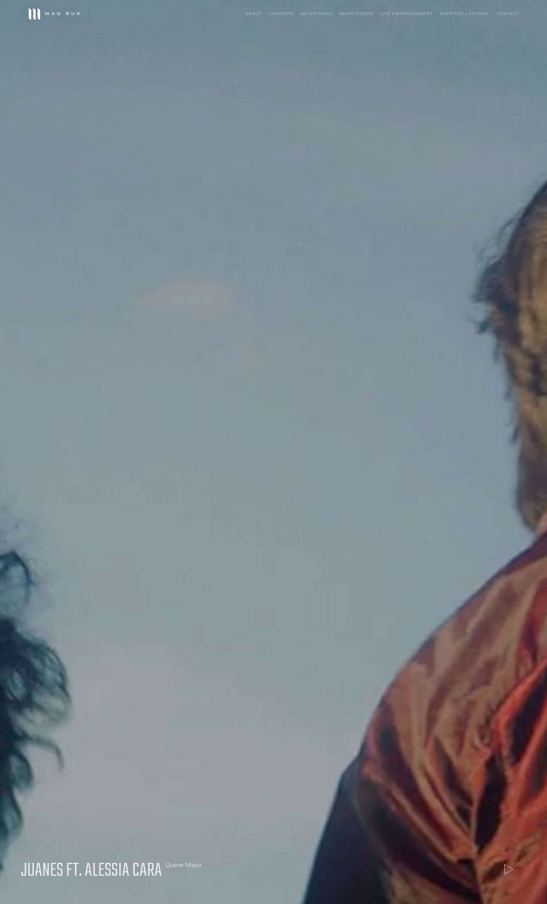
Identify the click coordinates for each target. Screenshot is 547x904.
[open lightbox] (508, 869)
